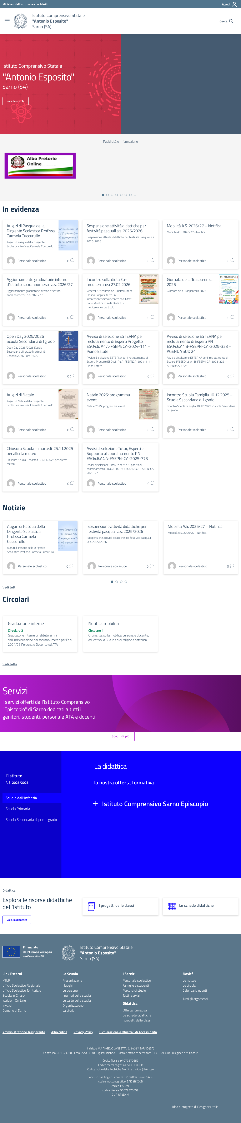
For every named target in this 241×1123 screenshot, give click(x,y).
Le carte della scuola (76, 1000)
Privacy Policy (83, 1031)
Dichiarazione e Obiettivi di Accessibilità (128, 1031)
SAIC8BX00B (135, 1065)
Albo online (59, 1031)
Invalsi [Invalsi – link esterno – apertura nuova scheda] (6, 1005)
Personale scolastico (137, 980)
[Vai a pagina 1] (103, 195)
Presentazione (72, 980)
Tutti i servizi (131, 995)
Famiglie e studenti (136, 985)
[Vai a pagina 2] (107, 195)
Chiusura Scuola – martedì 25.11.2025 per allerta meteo (40, 451)
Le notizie (189, 980)
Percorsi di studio (134, 990)
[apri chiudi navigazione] (7, 21)
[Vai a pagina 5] (121, 195)
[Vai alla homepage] (20, 21)
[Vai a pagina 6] (126, 195)
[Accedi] (230, 4)
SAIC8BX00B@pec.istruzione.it (179, 1053)
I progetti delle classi (137, 1020)
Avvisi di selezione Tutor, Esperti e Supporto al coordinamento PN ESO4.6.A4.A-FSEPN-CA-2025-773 (117, 453)
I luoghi (67, 985)
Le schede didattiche (137, 1015)
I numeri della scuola (76, 995)
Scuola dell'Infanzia (21, 798)
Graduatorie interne (26, 623)
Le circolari (190, 985)
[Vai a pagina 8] (135, 195)
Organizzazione (73, 1005)
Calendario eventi (195, 990)
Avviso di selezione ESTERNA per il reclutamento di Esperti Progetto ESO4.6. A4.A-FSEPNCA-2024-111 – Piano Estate (118, 343)
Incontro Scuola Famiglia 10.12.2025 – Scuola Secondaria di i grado (200, 397)
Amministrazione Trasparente (23, 1031)
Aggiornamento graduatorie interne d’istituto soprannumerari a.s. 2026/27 (39, 282)
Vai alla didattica (17, 919)
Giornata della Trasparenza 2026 (189, 282)
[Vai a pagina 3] (112, 195)
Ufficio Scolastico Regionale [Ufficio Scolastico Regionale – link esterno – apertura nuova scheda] (21, 985)
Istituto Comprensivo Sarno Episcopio (155, 804)
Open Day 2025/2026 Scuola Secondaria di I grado (31, 338)
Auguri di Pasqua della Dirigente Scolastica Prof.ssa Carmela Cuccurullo (31, 230)
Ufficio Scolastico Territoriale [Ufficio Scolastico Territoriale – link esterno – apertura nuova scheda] (21, 990)
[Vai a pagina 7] (130, 195)
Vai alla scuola (15, 101)
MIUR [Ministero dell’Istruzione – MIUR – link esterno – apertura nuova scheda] (6, 980)
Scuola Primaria (18, 809)
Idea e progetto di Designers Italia (195, 1106)
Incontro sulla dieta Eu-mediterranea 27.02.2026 (108, 282)
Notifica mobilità (103, 623)
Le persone (70, 990)
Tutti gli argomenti (195, 998)
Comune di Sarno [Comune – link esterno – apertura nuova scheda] (14, 1010)
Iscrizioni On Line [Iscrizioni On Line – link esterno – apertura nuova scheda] (14, 1000)
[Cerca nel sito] (226, 21)
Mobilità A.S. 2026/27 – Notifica (194, 225)
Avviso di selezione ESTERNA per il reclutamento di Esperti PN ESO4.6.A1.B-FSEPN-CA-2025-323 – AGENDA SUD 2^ (199, 343)
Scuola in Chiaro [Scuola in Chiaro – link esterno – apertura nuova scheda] (13, 995)
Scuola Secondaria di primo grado (31, 819)
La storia (68, 1010)
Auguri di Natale (20, 394)
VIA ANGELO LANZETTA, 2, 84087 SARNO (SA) (126, 1048)
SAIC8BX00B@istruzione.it (98, 1053)
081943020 (64, 1053)
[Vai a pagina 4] (116, 195)
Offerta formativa (135, 1010)
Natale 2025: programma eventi (108, 397)
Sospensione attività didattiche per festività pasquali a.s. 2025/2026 (116, 228)
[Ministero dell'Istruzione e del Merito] (25, 4)
